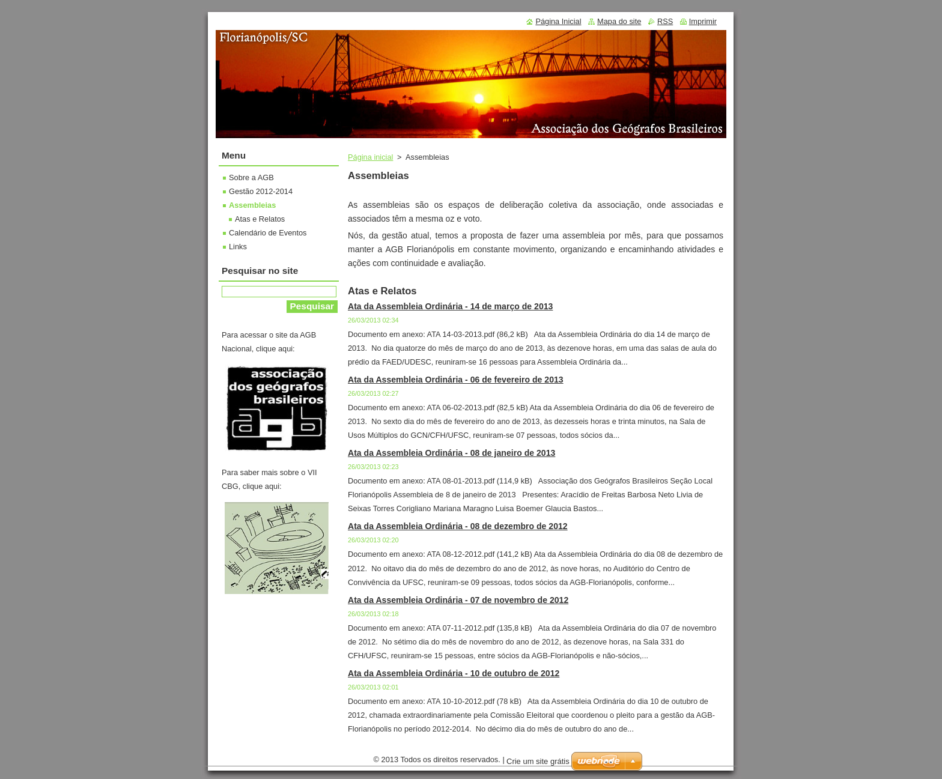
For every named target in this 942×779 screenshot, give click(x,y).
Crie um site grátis (538, 761)
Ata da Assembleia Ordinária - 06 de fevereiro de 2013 (456, 379)
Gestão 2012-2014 (261, 191)
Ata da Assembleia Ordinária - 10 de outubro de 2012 (453, 673)
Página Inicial (558, 21)
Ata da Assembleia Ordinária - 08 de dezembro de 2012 (458, 526)
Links (238, 246)
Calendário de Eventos (267, 232)
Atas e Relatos (260, 218)
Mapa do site (619, 21)
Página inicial (370, 157)
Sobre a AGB (251, 177)
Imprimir (703, 21)
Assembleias (252, 205)
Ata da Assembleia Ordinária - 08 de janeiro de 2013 (451, 453)
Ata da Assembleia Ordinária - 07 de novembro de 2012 (458, 600)
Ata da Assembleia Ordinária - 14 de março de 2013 (450, 306)
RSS (665, 21)
